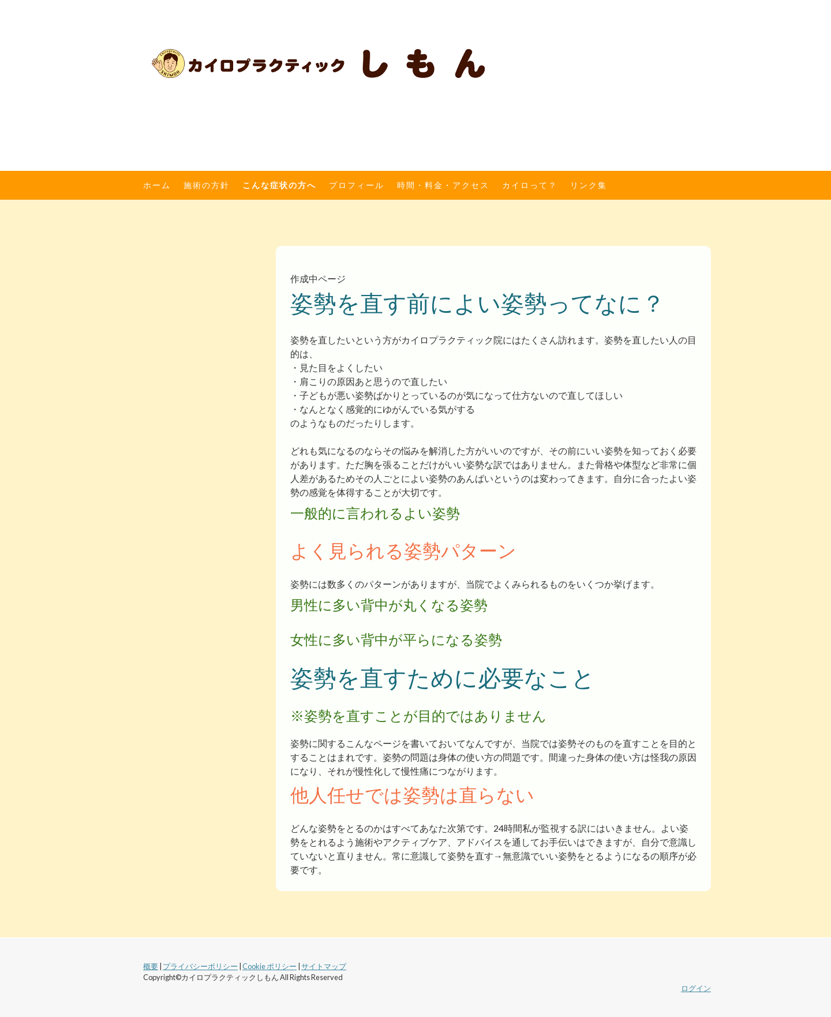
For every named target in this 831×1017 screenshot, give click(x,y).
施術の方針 (207, 185)
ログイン (696, 988)
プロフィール (356, 185)
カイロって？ (529, 185)
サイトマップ (323, 966)
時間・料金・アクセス (443, 185)
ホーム (157, 185)
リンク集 (588, 185)
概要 (150, 966)
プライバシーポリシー (200, 966)
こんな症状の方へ (279, 185)
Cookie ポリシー (269, 966)
